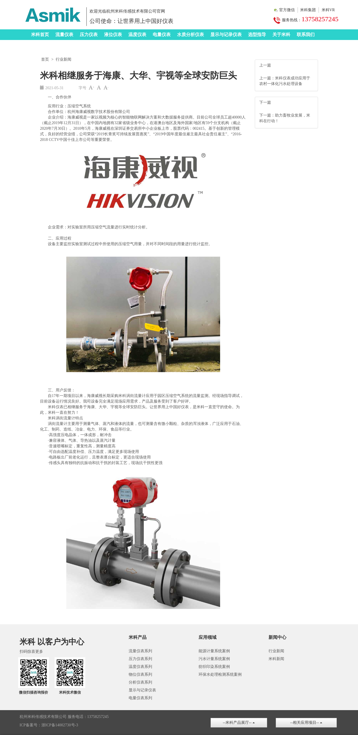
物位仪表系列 (140, 674)
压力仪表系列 (140, 659)
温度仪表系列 (140, 667)
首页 (45, 59)
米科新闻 (276, 659)
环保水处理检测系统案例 (220, 674)
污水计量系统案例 (214, 659)
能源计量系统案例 (214, 651)
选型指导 (257, 34)
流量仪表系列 (140, 651)
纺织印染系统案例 (214, 667)
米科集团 (308, 10)
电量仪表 (162, 34)
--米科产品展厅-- (239, 722)
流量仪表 (64, 34)
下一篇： (267, 115)
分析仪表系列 (140, 682)
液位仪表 (113, 34)
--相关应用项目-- (306, 722)
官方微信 (287, 10)
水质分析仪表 (190, 34)
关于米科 (281, 34)
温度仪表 (137, 34)
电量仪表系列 (140, 698)
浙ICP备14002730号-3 (59, 725)
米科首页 (40, 34)
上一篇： (267, 78)
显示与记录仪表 (226, 34)
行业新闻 (63, 59)
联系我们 (306, 34)
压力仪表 (89, 34)
